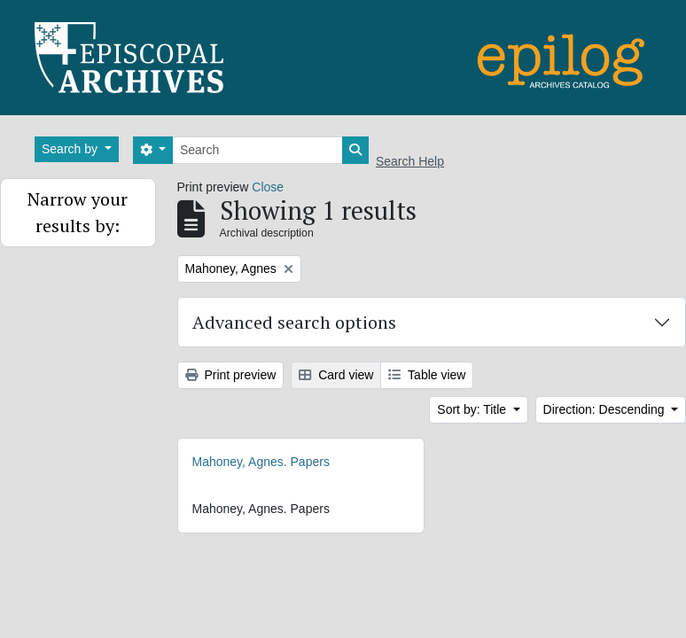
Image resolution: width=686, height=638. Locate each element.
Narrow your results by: (77, 212)
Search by (71, 149)
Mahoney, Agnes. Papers (261, 462)
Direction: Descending (605, 409)
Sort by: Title (473, 409)
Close (268, 187)
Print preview (231, 375)
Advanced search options (294, 322)
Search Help (410, 161)
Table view (426, 375)
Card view (336, 375)
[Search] (257, 150)
